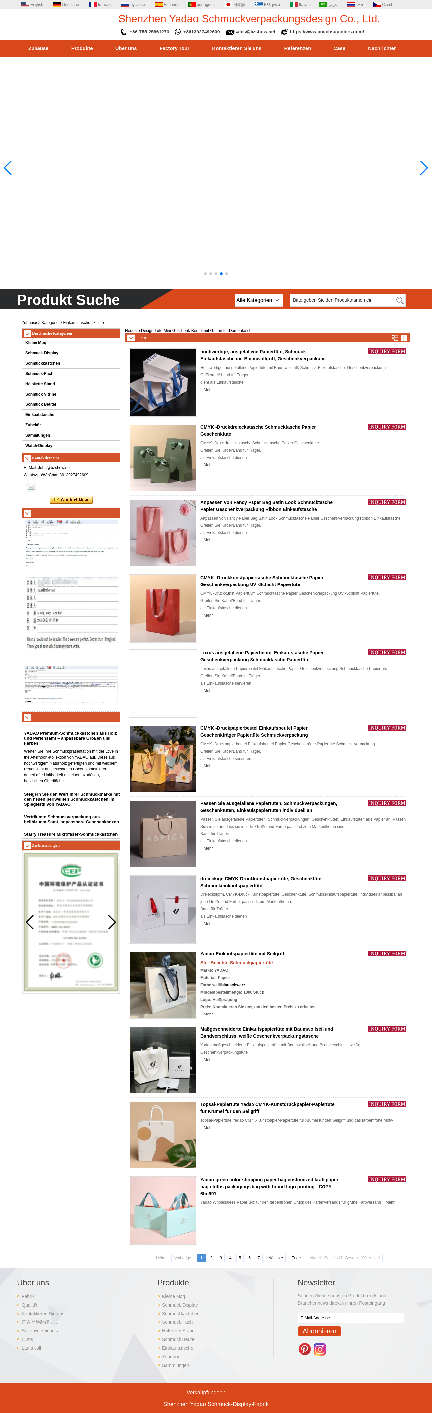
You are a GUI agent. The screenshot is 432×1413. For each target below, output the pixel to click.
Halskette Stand (40, 384)
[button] (205, 273)
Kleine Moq (35, 342)
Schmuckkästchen (42, 363)
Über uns (126, 48)
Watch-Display (38, 445)
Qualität (29, 1305)
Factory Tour (175, 48)
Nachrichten (382, 48)
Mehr (208, 389)
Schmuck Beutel (40, 404)
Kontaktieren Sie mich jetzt (71, 500)
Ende (296, 1258)
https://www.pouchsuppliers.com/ (327, 31)
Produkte (82, 48)
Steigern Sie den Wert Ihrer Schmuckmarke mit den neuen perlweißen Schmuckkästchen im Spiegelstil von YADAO (72, 802)
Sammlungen (37, 435)
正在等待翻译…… (40, 1322)
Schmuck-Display (41, 353)
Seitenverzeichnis (40, 1330)
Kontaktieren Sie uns (236, 48)
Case (339, 48)
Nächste (275, 1258)
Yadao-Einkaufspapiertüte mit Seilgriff (242, 953)
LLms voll (31, 1348)
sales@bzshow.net (254, 31)
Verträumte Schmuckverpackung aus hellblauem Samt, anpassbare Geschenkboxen (71, 823)
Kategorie (49, 322)
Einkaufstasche (76, 322)
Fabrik (28, 1296)
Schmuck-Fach (39, 373)
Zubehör (33, 425)
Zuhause (38, 48)
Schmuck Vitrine (40, 394)
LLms (27, 1339)
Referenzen (297, 48)
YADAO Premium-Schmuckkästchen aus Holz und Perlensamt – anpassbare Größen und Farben (70, 741)
